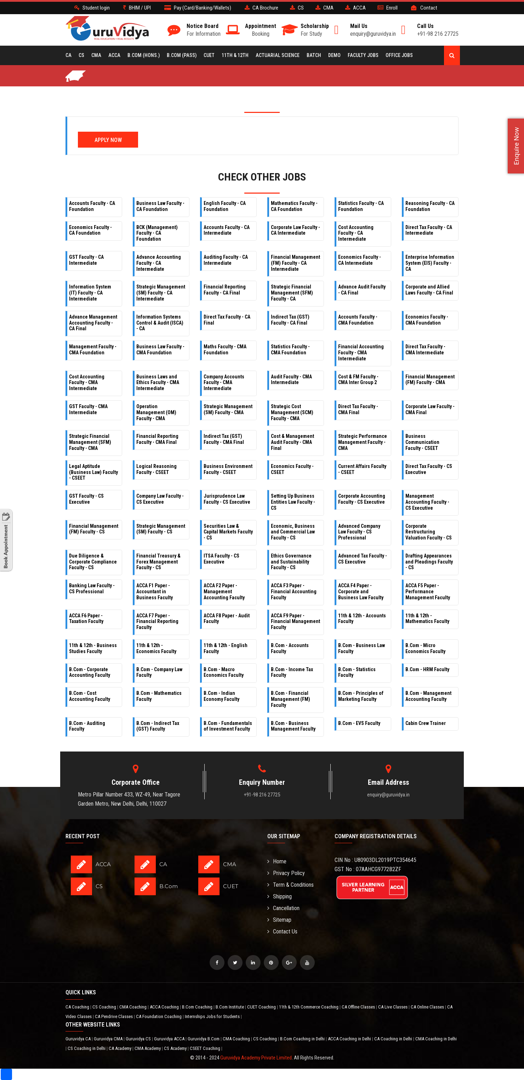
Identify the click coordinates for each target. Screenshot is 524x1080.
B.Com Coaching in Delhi (303, 1038)
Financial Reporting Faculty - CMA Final (157, 439)
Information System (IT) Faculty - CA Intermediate (90, 293)
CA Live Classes (393, 1007)
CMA (96, 55)
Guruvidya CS (139, 1038)
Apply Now (108, 140)
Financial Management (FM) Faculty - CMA (430, 379)
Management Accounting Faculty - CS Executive (427, 502)
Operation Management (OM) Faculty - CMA (156, 412)
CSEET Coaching (205, 1048)
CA (69, 55)
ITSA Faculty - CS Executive (221, 559)
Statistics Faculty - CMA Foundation (290, 349)
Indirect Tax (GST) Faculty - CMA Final (224, 439)
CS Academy (176, 1048)
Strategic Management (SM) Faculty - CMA (228, 409)
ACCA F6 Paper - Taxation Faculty (86, 618)
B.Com (168, 886)
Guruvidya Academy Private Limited (256, 1058)
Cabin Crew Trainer (425, 723)
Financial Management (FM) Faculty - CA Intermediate (295, 263)
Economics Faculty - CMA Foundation (426, 320)
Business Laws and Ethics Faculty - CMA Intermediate (157, 383)
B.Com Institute (230, 1007)
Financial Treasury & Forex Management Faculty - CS (158, 562)
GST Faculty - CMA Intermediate (88, 409)
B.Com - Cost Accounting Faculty (89, 696)
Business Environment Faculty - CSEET (228, 469)
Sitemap (279, 919)
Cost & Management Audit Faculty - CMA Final (292, 442)
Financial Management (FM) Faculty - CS (93, 529)
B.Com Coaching (197, 1007)
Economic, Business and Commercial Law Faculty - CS (293, 532)
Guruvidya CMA (109, 1038)
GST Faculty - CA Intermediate (86, 260)
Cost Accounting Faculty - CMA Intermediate (86, 383)
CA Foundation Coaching (159, 1016)
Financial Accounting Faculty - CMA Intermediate (361, 352)
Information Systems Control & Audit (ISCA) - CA (159, 323)
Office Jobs (399, 55)
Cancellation (283, 908)
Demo (334, 55)
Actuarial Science (278, 55)
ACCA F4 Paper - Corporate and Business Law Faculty (360, 591)
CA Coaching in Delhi (393, 1038)
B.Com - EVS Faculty (359, 723)
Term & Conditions (290, 884)
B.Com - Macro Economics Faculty (224, 672)
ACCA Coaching (165, 1007)
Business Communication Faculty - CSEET (422, 442)
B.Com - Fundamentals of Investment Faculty (228, 726)
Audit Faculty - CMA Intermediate (291, 379)
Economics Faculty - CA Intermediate (359, 260)
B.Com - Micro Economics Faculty (425, 648)
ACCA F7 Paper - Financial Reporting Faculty (157, 621)
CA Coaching (78, 1007)
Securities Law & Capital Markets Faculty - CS (228, 532)
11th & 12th (235, 55)
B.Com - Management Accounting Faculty (428, 696)
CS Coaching (104, 1007)
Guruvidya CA (79, 1038)
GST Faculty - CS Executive (86, 499)
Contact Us (282, 931)
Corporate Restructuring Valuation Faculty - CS (428, 532)
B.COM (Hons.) (143, 55)
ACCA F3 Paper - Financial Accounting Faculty (294, 591)
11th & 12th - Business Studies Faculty (93, 648)
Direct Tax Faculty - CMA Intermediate (425, 349)
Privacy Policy (286, 873)
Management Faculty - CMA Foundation (92, 349)
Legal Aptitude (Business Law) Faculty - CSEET (93, 472)
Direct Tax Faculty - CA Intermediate (428, 230)
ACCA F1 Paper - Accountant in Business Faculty (154, 591)
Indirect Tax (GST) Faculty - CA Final (290, 320)
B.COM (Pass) (181, 55)
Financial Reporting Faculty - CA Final (225, 290)
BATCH (314, 55)
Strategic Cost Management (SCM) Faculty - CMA (292, 412)
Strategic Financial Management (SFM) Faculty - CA (292, 293)
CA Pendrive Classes (114, 1016)
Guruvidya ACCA (170, 1038)
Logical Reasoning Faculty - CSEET (156, 469)
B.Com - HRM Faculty (427, 669)
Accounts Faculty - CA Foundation (92, 206)
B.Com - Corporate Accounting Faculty (89, 672)
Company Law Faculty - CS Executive (160, 499)
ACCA (114, 55)
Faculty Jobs (363, 55)
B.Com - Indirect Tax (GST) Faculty (157, 726)
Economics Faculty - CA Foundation (90, 230)
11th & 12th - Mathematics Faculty (427, 618)
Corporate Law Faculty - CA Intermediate (295, 230)
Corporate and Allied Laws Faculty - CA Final (429, 290)
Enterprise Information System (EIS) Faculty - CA (429, 263)
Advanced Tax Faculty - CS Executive (362, 559)
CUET (209, 55)
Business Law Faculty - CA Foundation (160, 206)
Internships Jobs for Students (213, 1016)
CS (81, 55)
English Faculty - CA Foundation (225, 206)
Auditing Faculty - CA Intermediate (226, 260)
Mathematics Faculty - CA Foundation (294, 206)
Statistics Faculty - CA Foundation (361, 206)
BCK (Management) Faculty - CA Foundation (157, 233)
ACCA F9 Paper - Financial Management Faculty (295, 621)
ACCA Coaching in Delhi (350, 1038)
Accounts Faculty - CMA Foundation (357, 320)
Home (276, 861)
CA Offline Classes (359, 1007)
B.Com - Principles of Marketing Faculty (360, 696)
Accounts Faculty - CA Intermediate (227, 230)
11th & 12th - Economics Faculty (156, 648)
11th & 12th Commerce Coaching (309, 1007)
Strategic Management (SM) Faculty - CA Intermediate (160, 293)
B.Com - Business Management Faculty (293, 726)
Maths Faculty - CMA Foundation (225, 349)
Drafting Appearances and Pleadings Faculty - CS (429, 562)
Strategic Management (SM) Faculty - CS (160, 529)
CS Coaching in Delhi (87, 1048)
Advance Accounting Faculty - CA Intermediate (158, 263)
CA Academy (120, 1048)
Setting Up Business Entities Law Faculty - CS (293, 502)
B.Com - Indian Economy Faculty (221, 696)
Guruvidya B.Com (204, 1038)
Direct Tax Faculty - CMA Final (358, 409)
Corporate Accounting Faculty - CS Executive (361, 499)
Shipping (279, 896)
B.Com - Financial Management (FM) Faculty (290, 699)
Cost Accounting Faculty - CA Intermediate (356, 233)
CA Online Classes (428, 1007)
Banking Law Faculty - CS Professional (92, 588)
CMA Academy (148, 1048)
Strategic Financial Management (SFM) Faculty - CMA (90, 442)
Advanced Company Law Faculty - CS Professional (359, 532)
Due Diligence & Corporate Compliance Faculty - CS (93, 562)
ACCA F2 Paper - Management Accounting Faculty (224, 591)
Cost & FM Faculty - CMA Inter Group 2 (358, 379)
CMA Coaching (133, 1007)
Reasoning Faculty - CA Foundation (430, 206)
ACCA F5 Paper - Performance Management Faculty (427, 591)
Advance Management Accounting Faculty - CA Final (93, 323)
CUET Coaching (262, 1007)
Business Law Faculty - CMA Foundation (160, 349)
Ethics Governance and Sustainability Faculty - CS (291, 562)
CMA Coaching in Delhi (436, 1038)
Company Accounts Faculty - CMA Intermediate (224, 383)
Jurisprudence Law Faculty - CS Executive (227, 499)
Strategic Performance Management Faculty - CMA (362, 442)
